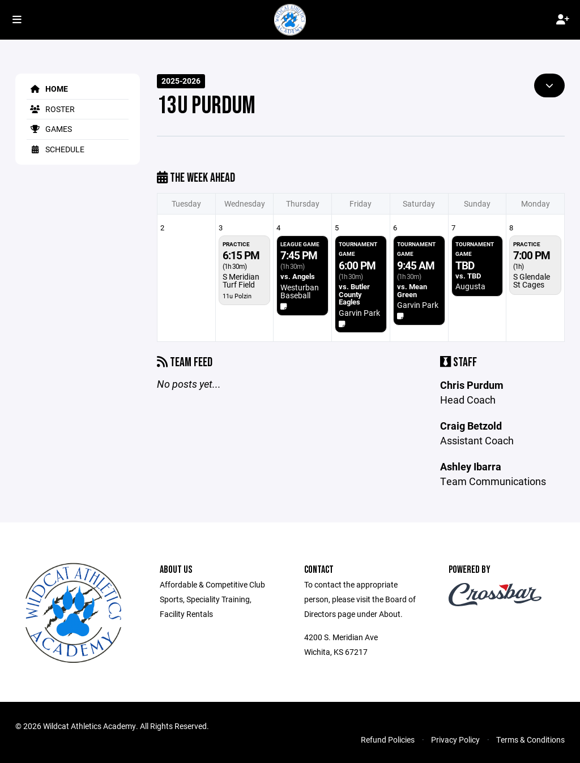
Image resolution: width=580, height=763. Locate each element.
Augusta (470, 286)
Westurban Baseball (299, 291)
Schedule (55, 149)
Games (49, 128)
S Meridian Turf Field (241, 280)
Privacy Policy (455, 739)
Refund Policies (388, 739)
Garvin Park (359, 312)
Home (47, 88)
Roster (51, 109)
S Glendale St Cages (531, 280)
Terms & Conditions (530, 739)
